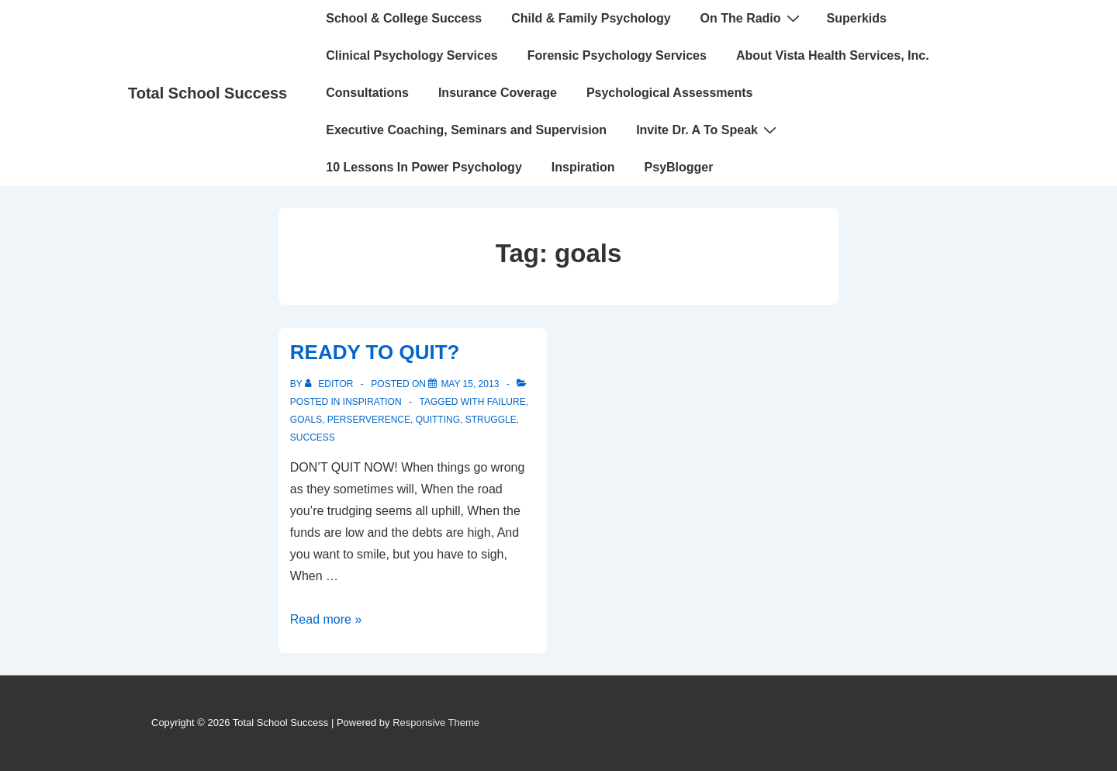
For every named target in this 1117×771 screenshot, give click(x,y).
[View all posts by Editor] (330, 384)
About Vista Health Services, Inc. (832, 55)
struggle (491, 419)
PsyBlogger (679, 167)
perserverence (368, 419)
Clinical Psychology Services (411, 55)
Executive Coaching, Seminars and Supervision (466, 130)
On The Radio (752, 18)
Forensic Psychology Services (617, 55)
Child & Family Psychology (590, 18)
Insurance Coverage (497, 92)
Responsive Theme (436, 722)
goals (306, 419)
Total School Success (207, 93)
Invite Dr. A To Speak (708, 129)
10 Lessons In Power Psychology (424, 167)
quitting (438, 419)
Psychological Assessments (669, 92)
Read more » (326, 619)
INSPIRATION (372, 401)
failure (506, 401)
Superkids (857, 18)
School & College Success (404, 18)
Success (312, 437)
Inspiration (583, 167)
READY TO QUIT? (375, 352)
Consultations (367, 92)
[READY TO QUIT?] (470, 384)
